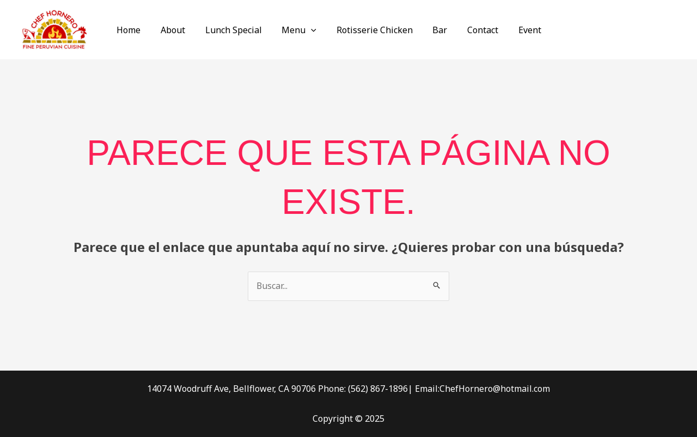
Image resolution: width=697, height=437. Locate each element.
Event (510, 30)
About (169, 30)
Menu (290, 30)
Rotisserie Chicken (363, 30)
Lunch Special (227, 30)
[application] (302, 30)
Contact (466, 30)
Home (127, 30)
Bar (426, 30)
